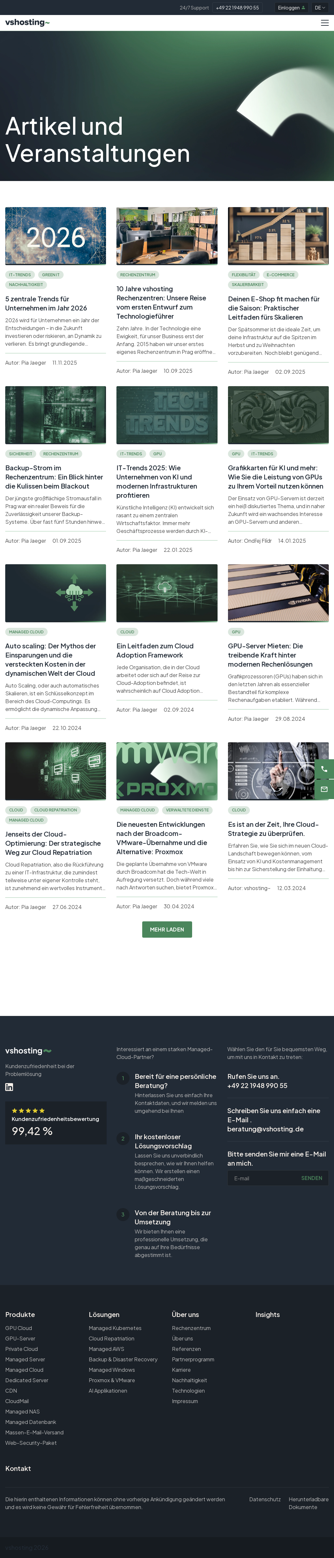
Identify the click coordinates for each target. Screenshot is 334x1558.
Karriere (181, 1369)
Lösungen (104, 1314)
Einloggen (291, 7)
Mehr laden (167, 929)
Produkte (20, 1314)
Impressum (185, 1401)
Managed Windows (112, 1369)
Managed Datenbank (30, 1421)
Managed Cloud (24, 1369)
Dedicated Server (26, 1380)
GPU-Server (20, 1338)
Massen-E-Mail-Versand (34, 1432)
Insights (267, 1314)
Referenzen (186, 1348)
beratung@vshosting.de (265, 1129)
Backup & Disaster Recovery (123, 1359)
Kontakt (18, 1468)
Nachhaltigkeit (189, 1380)
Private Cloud (21, 1348)
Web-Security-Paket (31, 1442)
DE (320, 7)
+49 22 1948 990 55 (237, 7)
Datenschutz (265, 1499)
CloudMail (17, 1401)
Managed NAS (22, 1411)
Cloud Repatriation (111, 1338)
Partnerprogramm (193, 1359)
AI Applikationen (108, 1390)
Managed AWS (106, 1348)
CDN (11, 1390)
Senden (311, 1177)
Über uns (185, 1314)
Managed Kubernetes (115, 1327)
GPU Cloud (18, 1327)
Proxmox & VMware (112, 1380)
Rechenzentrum (191, 1327)
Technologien (188, 1390)
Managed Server (25, 1359)
